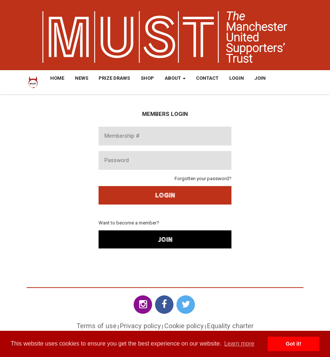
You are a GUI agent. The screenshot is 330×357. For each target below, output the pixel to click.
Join (260, 78)
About (175, 78)
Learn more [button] (239, 343)
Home (57, 78)
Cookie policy (184, 326)
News (81, 78)
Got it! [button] (293, 344)
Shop (147, 78)
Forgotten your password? (203, 178)
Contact (207, 78)
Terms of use (96, 326)
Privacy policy (140, 326)
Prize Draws (114, 78)
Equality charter (230, 326)
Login (236, 78)
